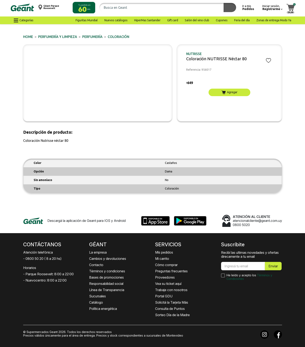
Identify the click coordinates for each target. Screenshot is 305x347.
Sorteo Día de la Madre (172, 315)
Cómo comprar (166, 265)
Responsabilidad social (106, 283)
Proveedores (165, 277)
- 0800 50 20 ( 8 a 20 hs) (42, 258)
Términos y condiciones (107, 271)
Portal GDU (163, 296)
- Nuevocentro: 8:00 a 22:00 (45, 280)
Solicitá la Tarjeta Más (171, 302)
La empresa (98, 252)
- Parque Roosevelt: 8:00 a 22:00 (48, 274)
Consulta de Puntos (170, 308)
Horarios (29, 267)
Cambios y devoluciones (107, 258)
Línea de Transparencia (106, 290)
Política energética (103, 308)
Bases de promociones (106, 277)
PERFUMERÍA (92, 37)
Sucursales (97, 296)
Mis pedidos (164, 252)
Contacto (96, 265)
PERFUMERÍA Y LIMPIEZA (57, 37)
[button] (84, 7)
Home (28, 37)
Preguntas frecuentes (171, 271)
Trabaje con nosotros (171, 290)
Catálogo (96, 302)
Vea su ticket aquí (168, 283)
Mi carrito (162, 258)
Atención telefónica (38, 252)
